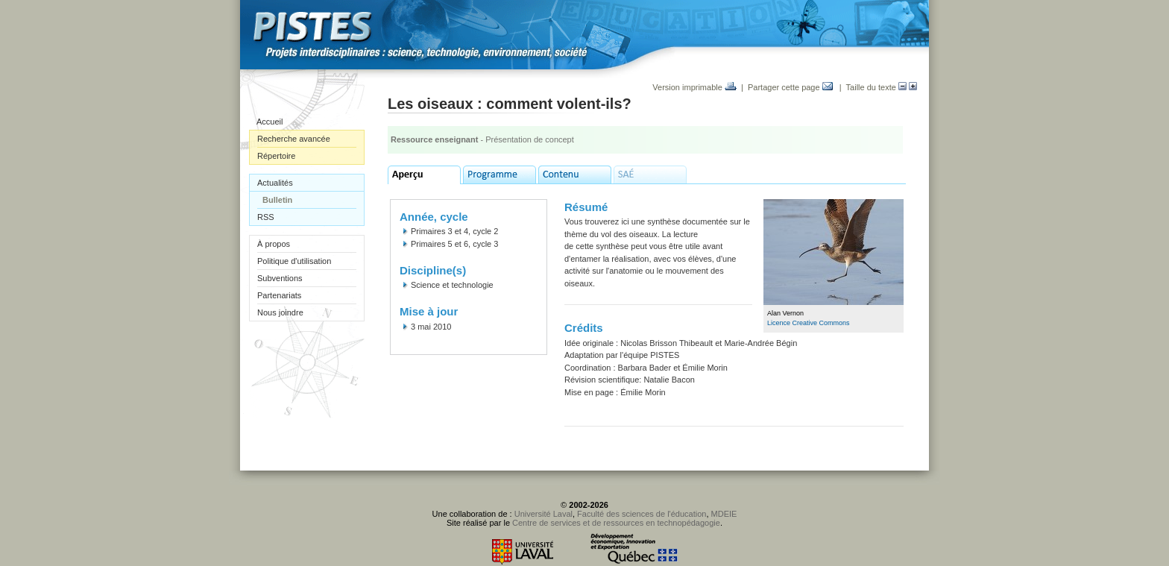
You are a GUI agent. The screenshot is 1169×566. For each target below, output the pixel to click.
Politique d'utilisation (294, 261)
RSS (265, 217)
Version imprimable (694, 87)
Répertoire (276, 155)
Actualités (275, 182)
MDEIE (724, 513)
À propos (273, 243)
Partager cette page (790, 87)
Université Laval (543, 513)
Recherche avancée (293, 138)
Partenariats (279, 295)
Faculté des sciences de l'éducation (641, 513)
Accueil (269, 121)
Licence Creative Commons (808, 323)
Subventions (280, 278)
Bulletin (277, 199)
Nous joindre (280, 312)
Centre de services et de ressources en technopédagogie (616, 522)
